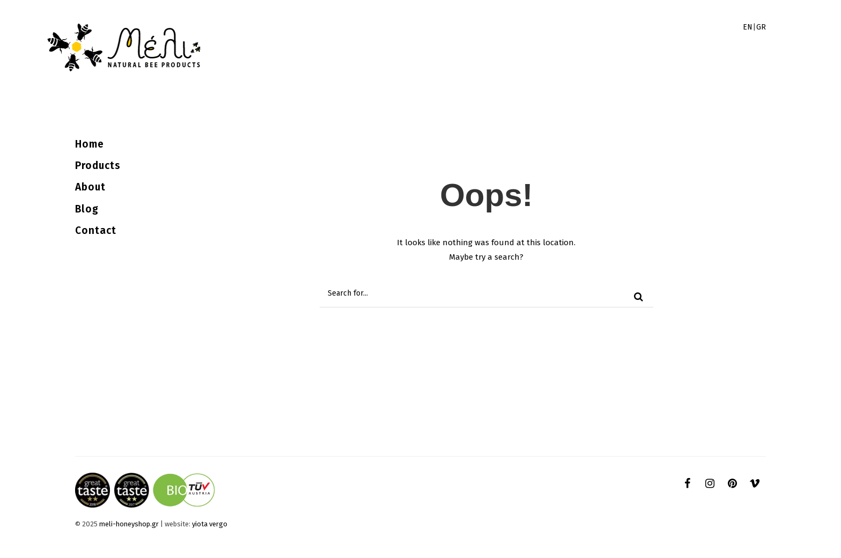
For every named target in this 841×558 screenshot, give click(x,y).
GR (761, 27)
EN (748, 27)
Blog (87, 209)
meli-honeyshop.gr (129, 524)
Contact (95, 230)
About (90, 187)
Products (98, 165)
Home (89, 144)
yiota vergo (209, 524)
